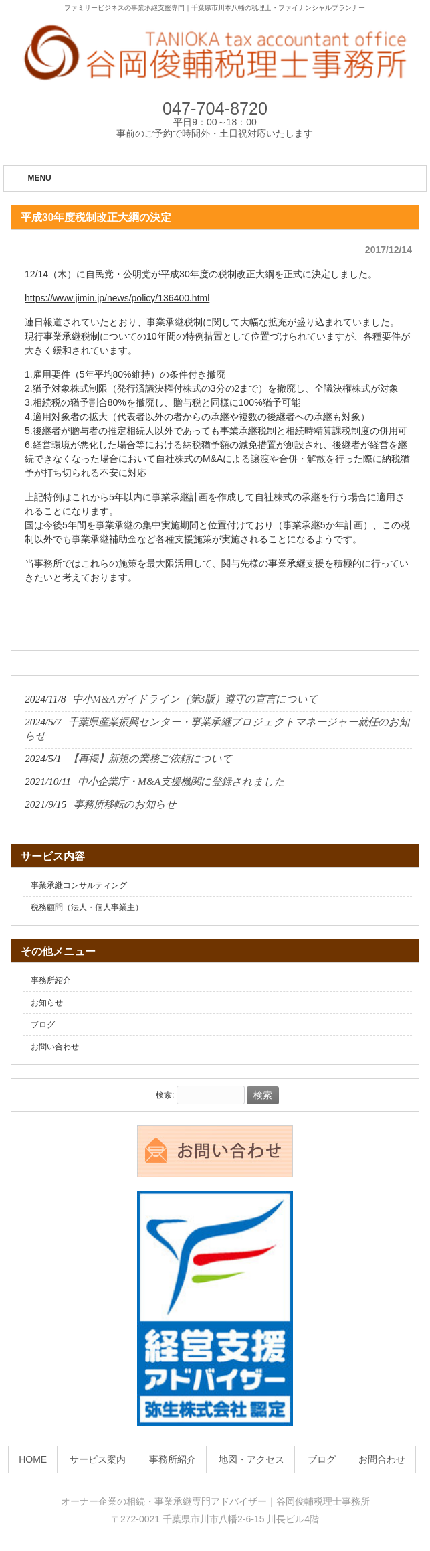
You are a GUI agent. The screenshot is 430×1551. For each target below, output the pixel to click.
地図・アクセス (251, 1459)
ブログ (43, 1024)
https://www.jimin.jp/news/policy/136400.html (117, 298)
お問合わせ (381, 1459)
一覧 (404, 664)
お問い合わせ (55, 1046)
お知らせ (47, 1002)
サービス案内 (98, 1459)
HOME (33, 1459)
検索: (165, 1095)
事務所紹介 (51, 980)
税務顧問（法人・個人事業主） (87, 907)
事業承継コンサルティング (79, 885)
